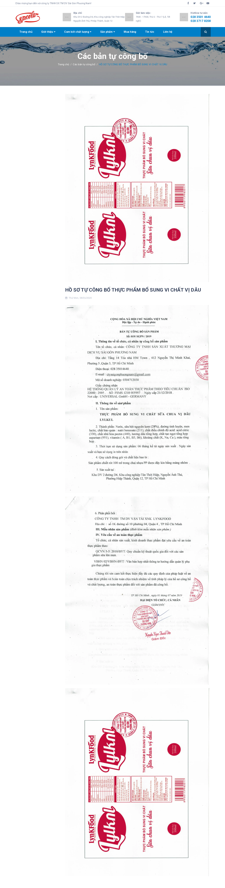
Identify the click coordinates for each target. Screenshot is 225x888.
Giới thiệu (48, 31)
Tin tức (149, 31)
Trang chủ (25, 31)
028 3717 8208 (201, 21)
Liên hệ (167, 31)
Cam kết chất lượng (77, 31)
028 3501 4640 (201, 17)
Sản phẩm (107, 31)
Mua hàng (130, 31)
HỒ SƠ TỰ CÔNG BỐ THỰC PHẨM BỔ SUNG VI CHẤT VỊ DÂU (133, 290)
